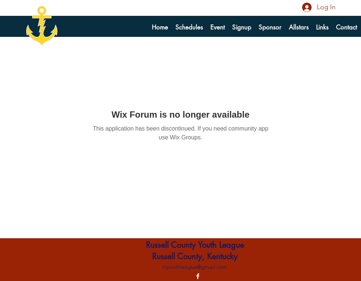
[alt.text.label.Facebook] (197, 276)
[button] (241, 27)
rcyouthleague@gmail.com (194, 266)
